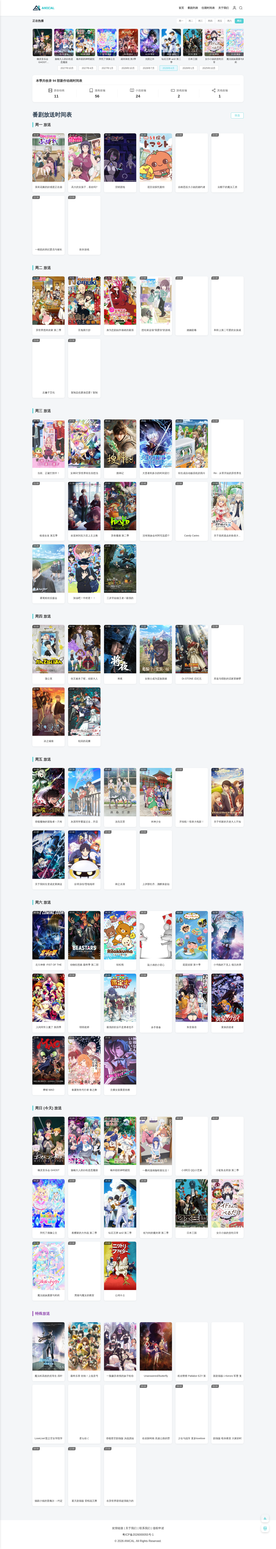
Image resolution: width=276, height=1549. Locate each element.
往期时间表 (208, 7)
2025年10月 (209, 68)
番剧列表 (192, 7)
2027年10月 (67, 68)
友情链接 (117, 1528)
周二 (191, 21)
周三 (200, 21)
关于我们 (223, 7)
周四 (210, 21)
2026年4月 (168, 68)
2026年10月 (128, 68)
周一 (181, 21)
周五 (220, 21)
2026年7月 (149, 68)
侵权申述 (158, 1528)
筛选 (237, 115)
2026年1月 (188, 68)
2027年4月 (87, 68)
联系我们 (144, 1528)
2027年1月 (107, 68)
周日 (239, 21)
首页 (181, 7)
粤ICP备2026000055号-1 (138, 1534)
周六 (229, 21)
